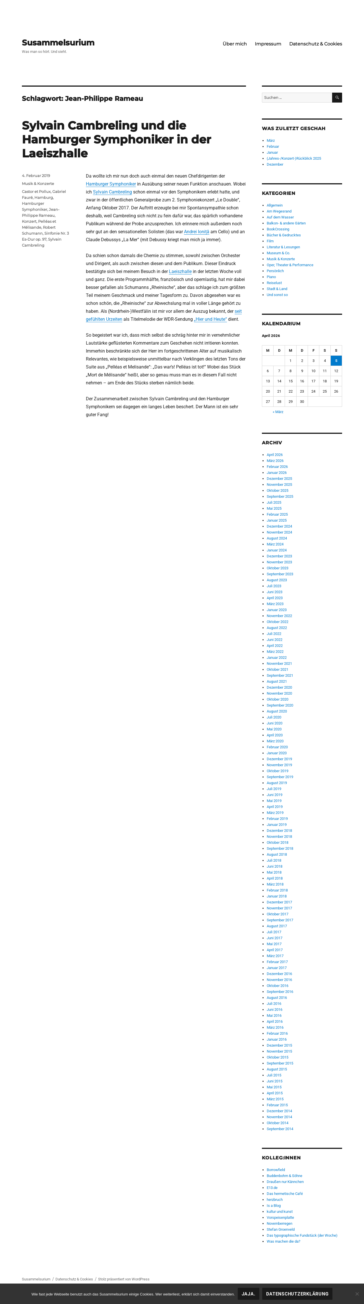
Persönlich (275, 271)
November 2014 (279, 1117)
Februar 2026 (277, 466)
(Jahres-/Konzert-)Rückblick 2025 (294, 158)
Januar (272, 152)
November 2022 (279, 616)
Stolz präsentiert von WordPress (124, 1279)
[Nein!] (357, 1294)
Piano (271, 277)
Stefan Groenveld (281, 1229)
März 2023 (275, 604)
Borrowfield (276, 1170)
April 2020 (275, 735)
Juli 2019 (274, 789)
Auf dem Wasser (280, 217)
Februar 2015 (277, 1105)
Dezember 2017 (279, 902)
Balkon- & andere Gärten (286, 223)
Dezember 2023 (279, 556)
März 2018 (275, 884)
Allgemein (275, 205)
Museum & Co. (278, 253)
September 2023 (280, 574)
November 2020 (279, 693)
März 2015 (275, 1099)
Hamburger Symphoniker (111, 184)
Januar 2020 (277, 753)
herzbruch (275, 1199)
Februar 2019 (277, 818)
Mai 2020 (274, 729)
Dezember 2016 (279, 974)
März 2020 (275, 741)
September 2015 (280, 1063)
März (271, 140)
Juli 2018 (274, 860)
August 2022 (277, 628)
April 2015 (275, 1093)
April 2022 (275, 645)
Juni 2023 (274, 592)
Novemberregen (279, 1223)
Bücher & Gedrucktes (284, 235)
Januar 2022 (277, 657)
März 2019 (275, 813)
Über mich (235, 44)
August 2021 (277, 681)
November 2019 (279, 765)
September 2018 (280, 848)
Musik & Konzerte (38, 183)
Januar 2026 (277, 472)
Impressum (268, 44)
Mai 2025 (274, 508)
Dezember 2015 (279, 1045)
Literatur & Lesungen (283, 247)
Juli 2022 (274, 634)
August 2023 (277, 580)
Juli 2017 (274, 932)
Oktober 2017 (277, 914)
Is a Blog (274, 1205)
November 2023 (279, 562)
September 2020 (280, 705)
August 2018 (277, 854)
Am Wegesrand (279, 211)
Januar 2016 (277, 1039)
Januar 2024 (277, 550)
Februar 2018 (277, 890)
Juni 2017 (274, 938)
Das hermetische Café (285, 1193)
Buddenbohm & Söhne (284, 1176)
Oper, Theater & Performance (290, 265)
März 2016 (275, 1027)
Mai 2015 (274, 1087)
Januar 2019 (277, 824)
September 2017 (280, 920)
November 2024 (279, 532)
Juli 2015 (274, 1075)
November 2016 (279, 980)
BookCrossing (278, 229)
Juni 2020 (274, 723)
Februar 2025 (277, 514)
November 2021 (279, 663)
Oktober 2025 (277, 490)
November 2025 (279, 484)
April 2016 (275, 1021)
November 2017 (279, 908)
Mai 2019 (274, 801)
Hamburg (43, 197)
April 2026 (275, 455)
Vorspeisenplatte (280, 1217)
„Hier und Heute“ (210, 319)
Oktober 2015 (277, 1057)
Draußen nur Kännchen (285, 1182)
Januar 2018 (277, 896)
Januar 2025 (277, 520)
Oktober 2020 (277, 699)
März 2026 (275, 461)
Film (270, 241)
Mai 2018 (274, 872)
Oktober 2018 (277, 842)
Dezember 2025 (279, 478)
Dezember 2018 (279, 830)
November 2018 (279, 836)
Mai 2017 (274, 944)
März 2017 (275, 956)
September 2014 (280, 1129)
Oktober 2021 (277, 669)
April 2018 (275, 878)
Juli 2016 (274, 1003)
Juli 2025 (274, 502)
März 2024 (275, 544)
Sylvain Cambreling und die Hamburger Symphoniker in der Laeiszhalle (116, 139)
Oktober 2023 (277, 568)
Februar (273, 146)
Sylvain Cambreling (112, 192)
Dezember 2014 (279, 1111)
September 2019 (280, 777)
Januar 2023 (277, 610)
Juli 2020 (274, 717)
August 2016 (277, 997)
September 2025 (280, 496)
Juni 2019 (274, 795)
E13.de (272, 1188)
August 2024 (277, 538)
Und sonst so (277, 295)
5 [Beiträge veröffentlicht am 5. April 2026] (336, 361)
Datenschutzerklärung (297, 1294)
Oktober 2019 (277, 771)
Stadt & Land (277, 289)
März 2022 (275, 651)
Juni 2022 (274, 640)
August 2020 (277, 711)
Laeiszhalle (180, 271)
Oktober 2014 (277, 1123)
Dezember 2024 (279, 526)
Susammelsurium (58, 42)
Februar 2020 (277, 747)
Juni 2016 (274, 1009)
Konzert (29, 221)
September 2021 (280, 675)
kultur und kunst (280, 1211)
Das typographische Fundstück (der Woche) (302, 1235)
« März (278, 412)
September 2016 (280, 992)
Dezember (275, 164)
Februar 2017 (277, 962)
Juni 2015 (274, 1081)
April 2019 (275, 807)
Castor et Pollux (36, 191)
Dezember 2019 (279, 759)
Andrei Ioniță (196, 231)
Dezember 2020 (279, 687)
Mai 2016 (274, 1015)
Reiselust (274, 283)
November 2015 (279, 1051)
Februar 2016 (277, 1033)
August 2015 (277, 1069)
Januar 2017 (277, 968)
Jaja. (249, 1294)
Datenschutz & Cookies (315, 44)
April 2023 (275, 598)
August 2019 (277, 783)
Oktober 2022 (277, 622)
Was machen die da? (283, 1241)
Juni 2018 (274, 866)
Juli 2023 (274, 586)
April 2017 (275, 950)
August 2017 (277, 926)
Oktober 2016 (277, 986)
